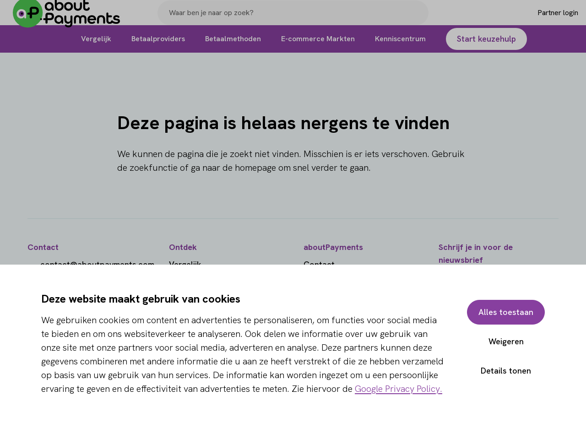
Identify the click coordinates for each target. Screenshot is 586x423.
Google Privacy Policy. (398, 389)
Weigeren (506, 341)
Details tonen (506, 370)
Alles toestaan (505, 312)
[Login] (543, 19)
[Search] (418, 19)
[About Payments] (73, 19)
